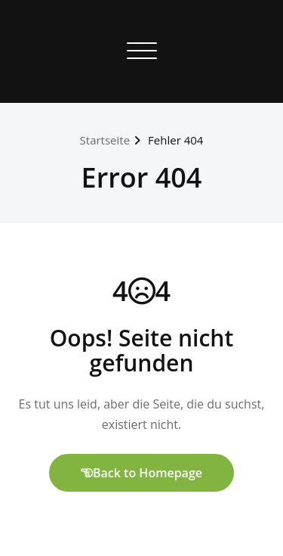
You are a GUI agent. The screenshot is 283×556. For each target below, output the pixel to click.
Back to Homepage (141, 472)
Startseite (105, 140)
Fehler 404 (175, 140)
